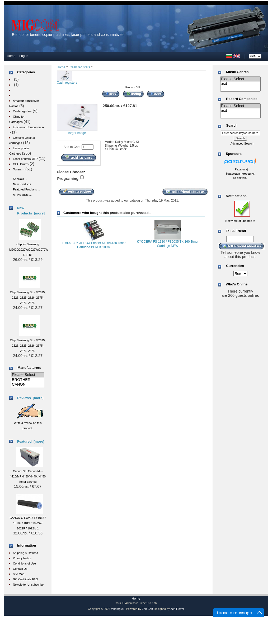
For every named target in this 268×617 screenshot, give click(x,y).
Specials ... (20, 178)
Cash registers (80, 67)
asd (240, 84)
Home (11, 56)
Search (231, 126)
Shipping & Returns (25, 552)
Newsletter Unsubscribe (28, 584)
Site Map (18, 574)
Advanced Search (242, 143)
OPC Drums (21, 164)
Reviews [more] (30, 398)
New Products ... (23, 184)
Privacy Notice (22, 558)
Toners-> (18, 169)
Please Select (27, 374)
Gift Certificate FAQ (25, 579)
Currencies (235, 266)
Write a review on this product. (28, 423)
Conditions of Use (24, 563)
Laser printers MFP (25, 158)
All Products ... (22, 194)
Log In (23, 56)
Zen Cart (147, 608)
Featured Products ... (26, 189)
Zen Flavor (177, 608)
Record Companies (241, 99)
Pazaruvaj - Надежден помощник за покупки (240, 173)
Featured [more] (30, 441)
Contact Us (20, 568)
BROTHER (27, 379)
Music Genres (237, 72)
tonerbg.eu (118, 608)
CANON (27, 384)
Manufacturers (29, 368)
